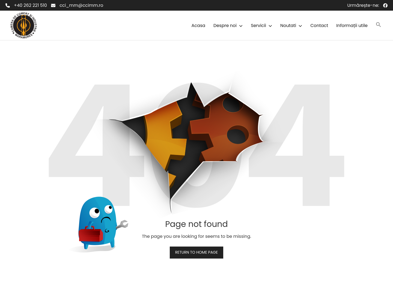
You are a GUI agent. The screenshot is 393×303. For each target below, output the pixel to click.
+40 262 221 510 (30, 5)
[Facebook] (385, 5)
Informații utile (352, 25)
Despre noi (225, 25)
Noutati (288, 25)
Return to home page (196, 252)
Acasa (198, 25)
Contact (319, 25)
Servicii (258, 25)
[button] (240, 25)
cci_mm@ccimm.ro (81, 5)
